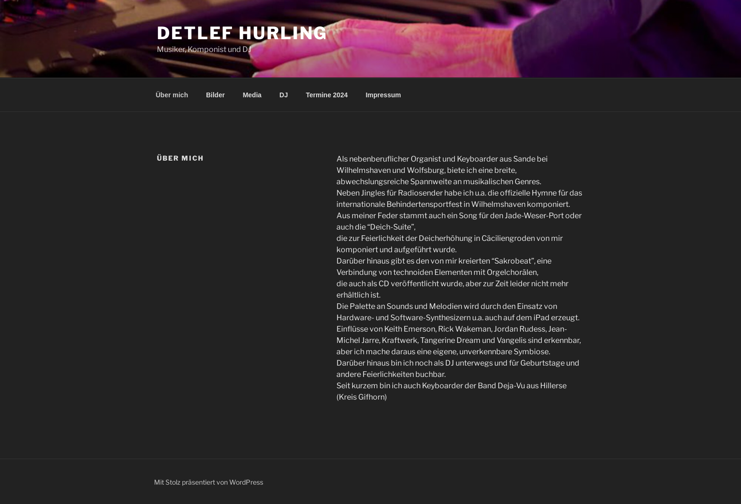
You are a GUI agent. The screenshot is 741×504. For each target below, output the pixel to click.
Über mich (172, 95)
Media (252, 95)
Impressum (383, 95)
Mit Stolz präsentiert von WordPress (208, 482)
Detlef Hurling (242, 33)
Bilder (215, 95)
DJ (283, 95)
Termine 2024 (326, 95)
